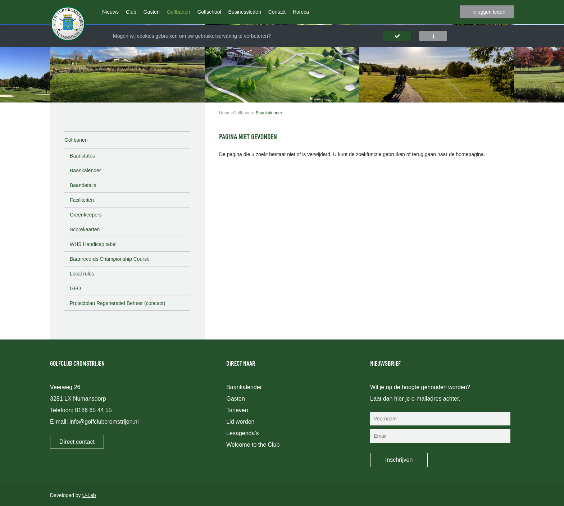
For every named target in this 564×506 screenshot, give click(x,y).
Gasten (152, 12)
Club (131, 12)
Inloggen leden (488, 12)
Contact (277, 12)
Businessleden (244, 12)
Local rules (82, 274)
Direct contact (77, 442)
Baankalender (85, 170)
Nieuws (110, 12)
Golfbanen (178, 12)
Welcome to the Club (252, 445)
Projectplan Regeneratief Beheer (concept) (117, 303)
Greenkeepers (86, 215)
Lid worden (240, 422)
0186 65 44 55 (93, 410)
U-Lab (89, 495)
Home (225, 112)
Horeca (301, 12)
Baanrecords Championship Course (110, 259)
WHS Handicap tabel (93, 244)
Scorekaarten (85, 229)
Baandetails (83, 185)
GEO (75, 288)
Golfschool (209, 12)
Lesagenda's (242, 433)
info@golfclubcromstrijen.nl (103, 422)
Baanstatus (82, 156)
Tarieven (237, 410)
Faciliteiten (82, 200)
